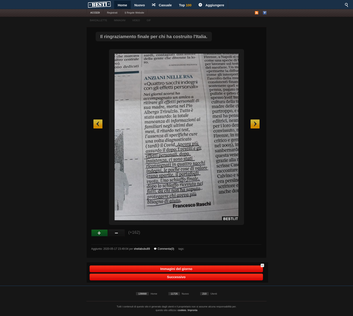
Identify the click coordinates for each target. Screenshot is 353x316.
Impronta (192, 310)
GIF (149, 20)
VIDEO (136, 20)
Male (116, 233)
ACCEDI (95, 12)
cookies (182, 310)
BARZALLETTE (98, 20)
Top (185, 5)
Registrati (112, 12)
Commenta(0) (164, 248)
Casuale (162, 5)
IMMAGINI (119, 20)
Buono (99, 233)
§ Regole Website (134, 12)
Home (122, 5)
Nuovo (139, 5)
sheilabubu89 (142, 248)
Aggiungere (211, 5)
